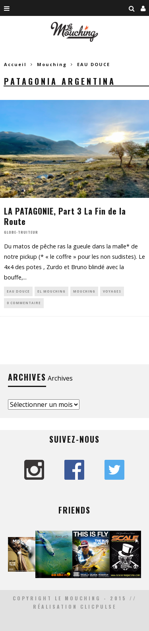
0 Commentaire (24, 303)
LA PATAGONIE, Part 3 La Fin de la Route (65, 216)
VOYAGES (112, 291)
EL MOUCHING (51, 291)
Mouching (84, 291)
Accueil (15, 64)
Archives (60, 378)
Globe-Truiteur (21, 232)
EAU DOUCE (18, 291)
